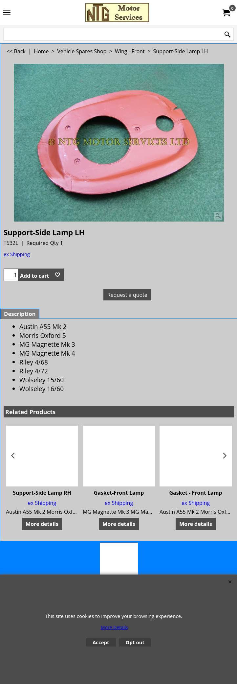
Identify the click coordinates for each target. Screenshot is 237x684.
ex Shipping (17, 254)
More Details (114, 627)
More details (42, 524)
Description (20, 314)
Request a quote (127, 294)
